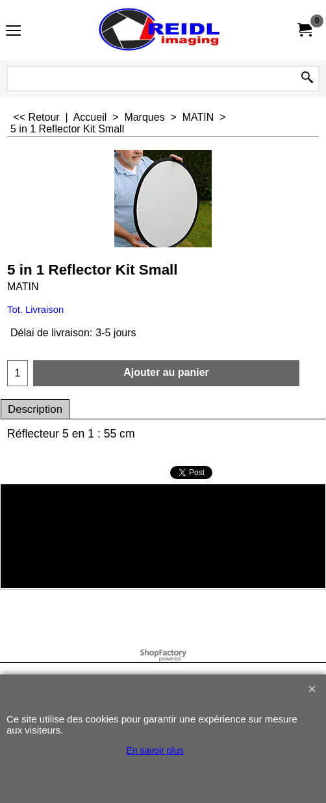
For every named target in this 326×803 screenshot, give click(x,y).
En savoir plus (155, 750)
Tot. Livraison (35, 309)
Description (35, 409)
